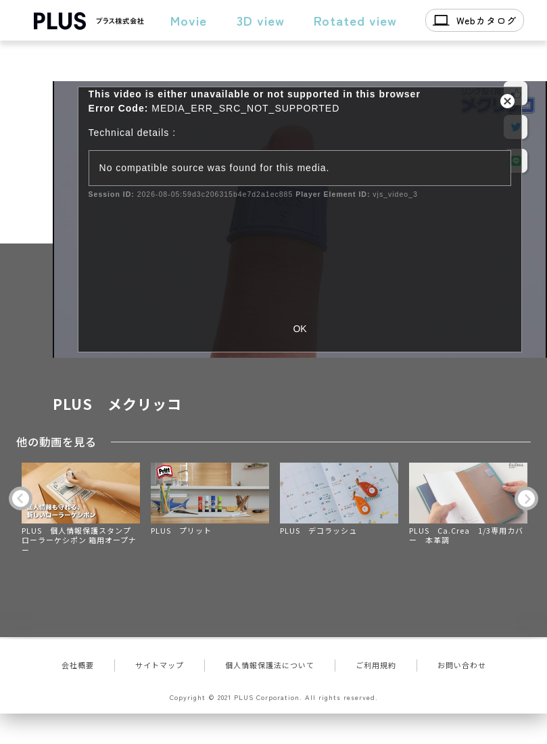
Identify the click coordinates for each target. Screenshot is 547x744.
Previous (20, 499)
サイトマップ (159, 664)
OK (299, 328)
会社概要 (78, 664)
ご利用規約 (376, 664)
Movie (188, 20)
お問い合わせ (461, 664)
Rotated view (355, 20)
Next (526, 499)
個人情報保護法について (269, 664)
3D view (261, 20)
